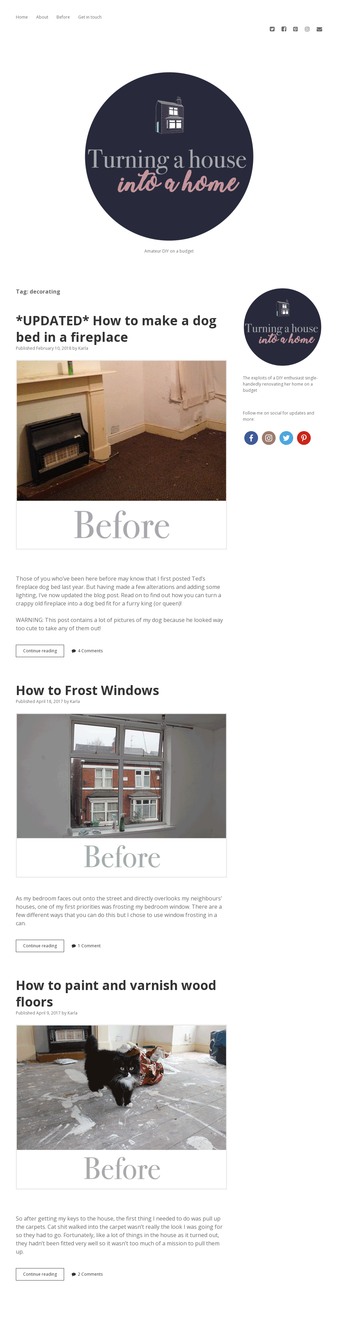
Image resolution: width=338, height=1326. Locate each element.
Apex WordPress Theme (148, 1318)
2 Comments (90, 1249)
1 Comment (89, 921)
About (42, 17)
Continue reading (42, 627)
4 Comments (90, 626)
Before (63, 17)
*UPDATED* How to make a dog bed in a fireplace (116, 304)
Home (22, 17)
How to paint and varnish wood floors (116, 968)
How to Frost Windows (87, 665)
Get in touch (90, 17)
